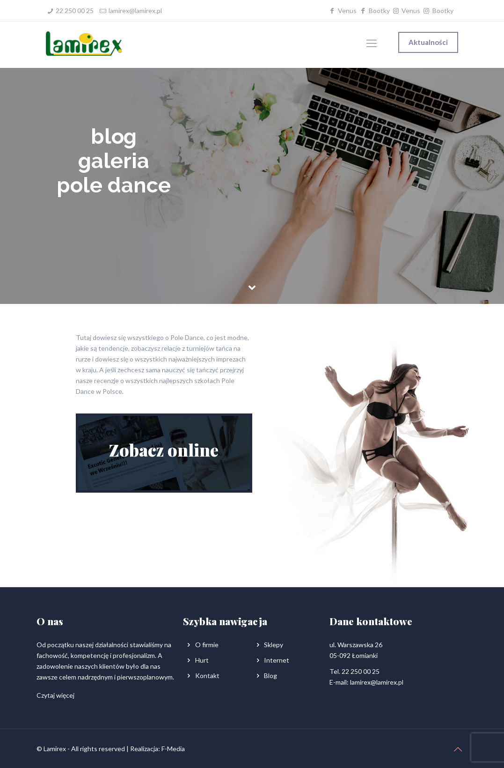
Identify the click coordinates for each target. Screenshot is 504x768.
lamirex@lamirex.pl (135, 11)
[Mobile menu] (372, 43)
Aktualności (428, 42)
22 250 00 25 (75, 11)
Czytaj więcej (55, 695)
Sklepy (273, 645)
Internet (276, 660)
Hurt (202, 660)
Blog (270, 675)
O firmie (207, 645)
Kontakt (207, 675)
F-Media (173, 749)
